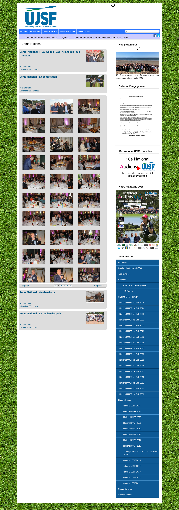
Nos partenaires (125, 489)
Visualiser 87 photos (29, 306)
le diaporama (26, 67)
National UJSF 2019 (130, 429)
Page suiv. (99, 286)
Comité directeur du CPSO (130, 268)
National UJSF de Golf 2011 (131, 383)
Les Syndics (124, 274)
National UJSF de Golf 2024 (131, 308)
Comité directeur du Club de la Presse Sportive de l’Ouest (101, 38)
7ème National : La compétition (38, 76)
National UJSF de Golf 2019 (131, 337)
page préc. (27, 286)
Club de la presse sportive (132, 285)
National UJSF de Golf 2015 (131, 360)
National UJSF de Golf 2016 (131, 354)
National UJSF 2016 (130, 446)
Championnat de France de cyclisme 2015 (138, 453)
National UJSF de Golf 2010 (131, 389)
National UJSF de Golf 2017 (131, 348)
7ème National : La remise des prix (40, 313)
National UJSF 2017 (130, 440)
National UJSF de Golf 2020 (131, 331)
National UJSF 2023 (130, 417)
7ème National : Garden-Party (37, 292)
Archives (122, 280)
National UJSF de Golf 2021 (131, 325)
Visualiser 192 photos (29, 70)
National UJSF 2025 (130, 406)
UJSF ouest (126, 291)
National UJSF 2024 (130, 411)
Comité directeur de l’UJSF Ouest (41, 38)
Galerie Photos (50, 31)
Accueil (23, 31)
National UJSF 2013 (130, 472)
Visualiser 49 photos (29, 327)
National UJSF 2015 (130, 460)
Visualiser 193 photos (29, 91)
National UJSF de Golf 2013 (131, 371)
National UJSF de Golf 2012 (131, 377)
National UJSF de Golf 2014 (131, 366)
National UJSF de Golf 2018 (131, 343)
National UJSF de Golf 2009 (131, 394)
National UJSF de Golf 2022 (131, 320)
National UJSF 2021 (130, 423)
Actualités (122, 262)
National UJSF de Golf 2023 (131, 314)
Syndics (65, 38)
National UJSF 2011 (130, 483)
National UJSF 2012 (130, 477)
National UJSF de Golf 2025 (131, 303)
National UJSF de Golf (128, 297)
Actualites (35, 31)
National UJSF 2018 (130, 434)
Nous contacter (67, 31)
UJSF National (84, 31)
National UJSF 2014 (130, 466)
